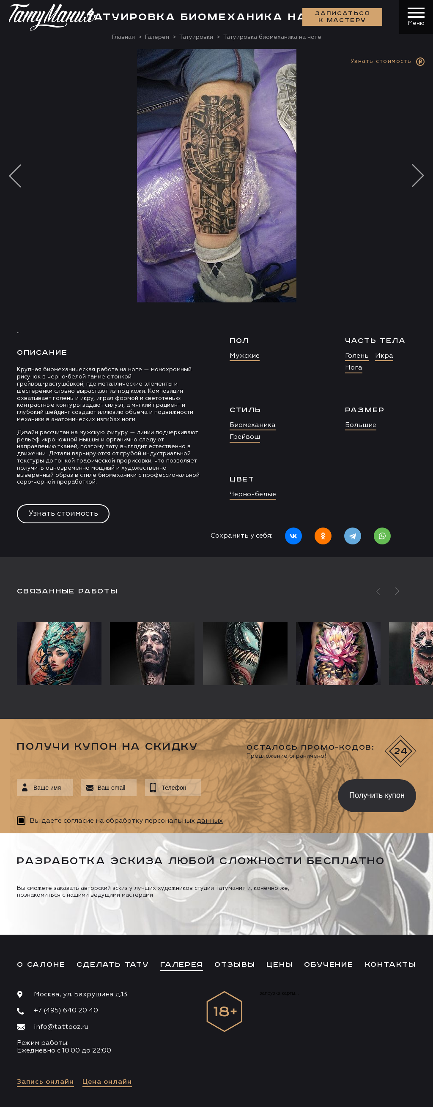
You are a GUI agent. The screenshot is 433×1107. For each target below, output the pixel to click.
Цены (279, 964)
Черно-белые (253, 494)
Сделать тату (113, 964)
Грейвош (245, 437)
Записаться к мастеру (342, 17)
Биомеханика (253, 425)
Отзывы (234, 964)
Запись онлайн (45, 1082)
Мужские (245, 356)
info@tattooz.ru (61, 1027)
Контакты (390, 964)
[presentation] (263, 793)
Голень (357, 356)
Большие (360, 425)
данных (210, 821)
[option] (216, 303)
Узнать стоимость (63, 513)
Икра (384, 356)
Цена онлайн (107, 1082)
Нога (353, 367)
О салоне (41, 964)
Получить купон (377, 795)
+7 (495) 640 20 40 (66, 1010)
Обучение (328, 964)
